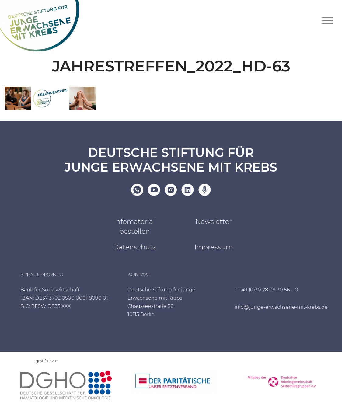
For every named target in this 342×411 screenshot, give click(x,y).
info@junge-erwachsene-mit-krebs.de (281, 307)
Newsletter (213, 222)
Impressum (213, 247)
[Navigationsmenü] (327, 21)
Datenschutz (134, 247)
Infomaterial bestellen (134, 226)
